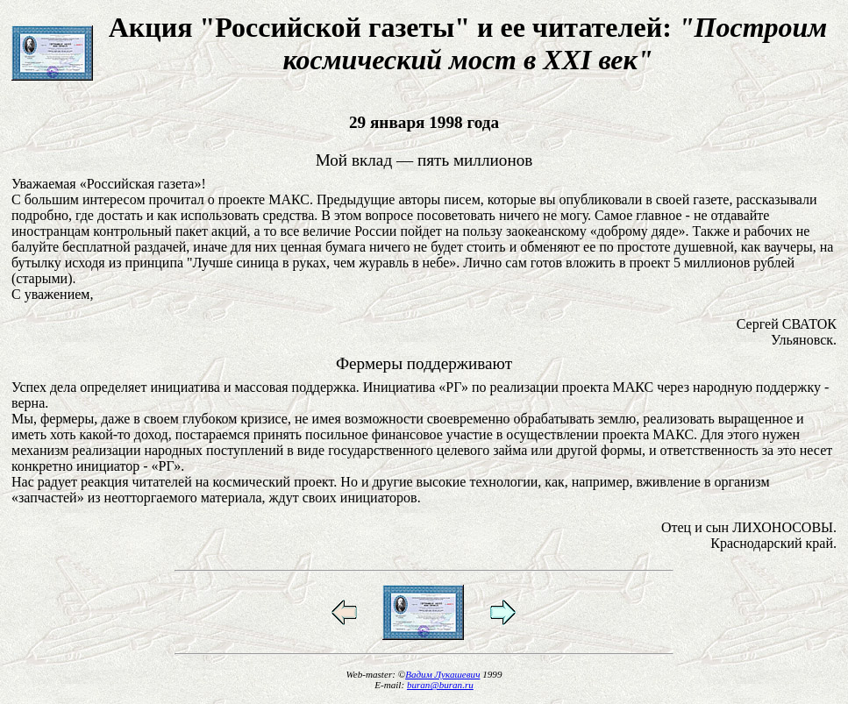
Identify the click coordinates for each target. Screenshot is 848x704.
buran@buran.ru (440, 684)
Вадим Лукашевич (442, 674)
